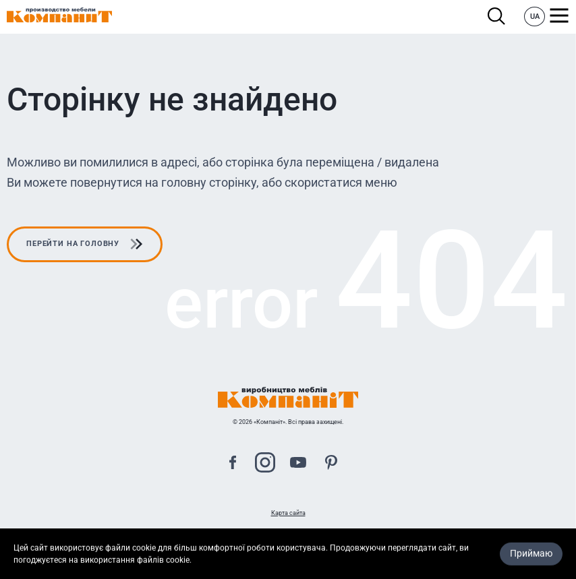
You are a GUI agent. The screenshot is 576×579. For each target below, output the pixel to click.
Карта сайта (288, 513)
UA (535, 16)
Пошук (497, 16)
